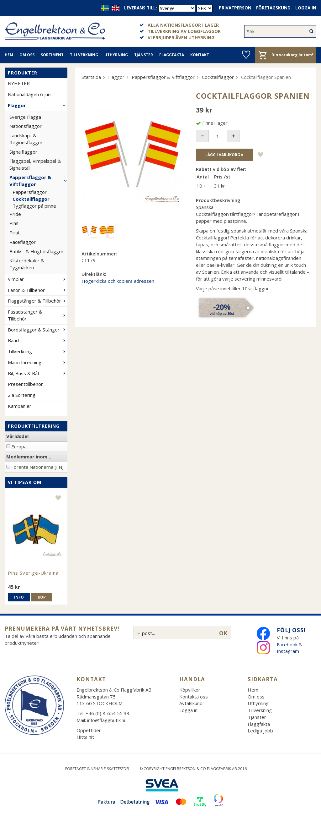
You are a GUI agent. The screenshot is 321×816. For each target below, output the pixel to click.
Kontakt (199, 55)
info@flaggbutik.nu (107, 720)
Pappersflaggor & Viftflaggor (38, 180)
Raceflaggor (22, 242)
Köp (42, 597)
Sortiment (52, 55)
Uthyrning (116, 55)
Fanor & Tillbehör (37, 290)
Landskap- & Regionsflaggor (26, 138)
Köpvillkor (189, 690)
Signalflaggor (23, 152)
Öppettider (88, 730)
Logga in (305, 8)
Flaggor (37, 105)
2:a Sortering (21, 395)
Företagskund (273, 8)
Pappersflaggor (30, 192)
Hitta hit (85, 737)
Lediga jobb (260, 730)
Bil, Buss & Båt (37, 373)
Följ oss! (291, 630)
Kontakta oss (193, 696)
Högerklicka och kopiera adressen (118, 281)
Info (19, 597)
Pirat (14, 232)
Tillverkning (84, 55)
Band (37, 340)
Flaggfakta (171, 55)
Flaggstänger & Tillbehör (37, 301)
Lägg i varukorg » (224, 154)
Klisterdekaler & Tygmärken (26, 264)
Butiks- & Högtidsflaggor (36, 251)
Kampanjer (19, 406)
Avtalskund (191, 703)
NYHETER (19, 83)
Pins (13, 223)
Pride (15, 214)
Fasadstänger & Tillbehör (37, 315)
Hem (9, 55)
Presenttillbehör (25, 384)
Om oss (26, 55)
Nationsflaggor (25, 126)
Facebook (287, 644)
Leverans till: (140, 8)
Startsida (91, 77)
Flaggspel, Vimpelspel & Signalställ (35, 164)
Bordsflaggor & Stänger (37, 329)
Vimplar (37, 279)
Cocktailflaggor (31, 199)
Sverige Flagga (25, 117)
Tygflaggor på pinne (34, 206)
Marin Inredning (37, 362)
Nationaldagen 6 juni (29, 94)
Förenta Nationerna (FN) (37, 467)
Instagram (288, 651)
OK (223, 633)
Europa (19, 446)
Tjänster (143, 55)
